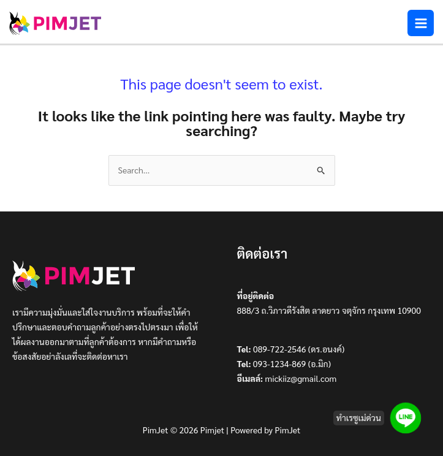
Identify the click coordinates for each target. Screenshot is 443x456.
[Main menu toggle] (420, 23)
